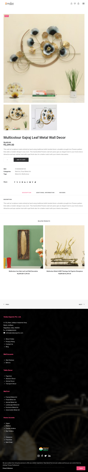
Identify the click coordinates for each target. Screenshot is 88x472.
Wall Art (17, 171)
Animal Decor (10, 381)
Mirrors (8, 363)
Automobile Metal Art (13, 410)
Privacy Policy (10, 341)
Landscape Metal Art (12, 405)
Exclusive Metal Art (12, 407)
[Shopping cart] (77, 3)
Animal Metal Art (11, 402)
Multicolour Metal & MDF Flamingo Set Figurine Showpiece (65, 271)
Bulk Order (9, 442)
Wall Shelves (10, 360)
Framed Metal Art (11, 397)
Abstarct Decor (11, 378)
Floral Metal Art (26, 171)
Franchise (9, 440)
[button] (16, 117)
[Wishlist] (74, 3)
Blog (7, 347)
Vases (8, 423)
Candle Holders (11, 428)
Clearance (9, 437)
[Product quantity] (8, 159)
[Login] (70, 3)
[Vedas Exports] (10, 3)
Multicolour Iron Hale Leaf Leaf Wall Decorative (23, 271)
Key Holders (10, 431)
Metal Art (18, 174)
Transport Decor (11, 384)
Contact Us (9, 344)
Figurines (9, 376)
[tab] (45, 193)
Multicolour (25, 174)
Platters (8, 426)
